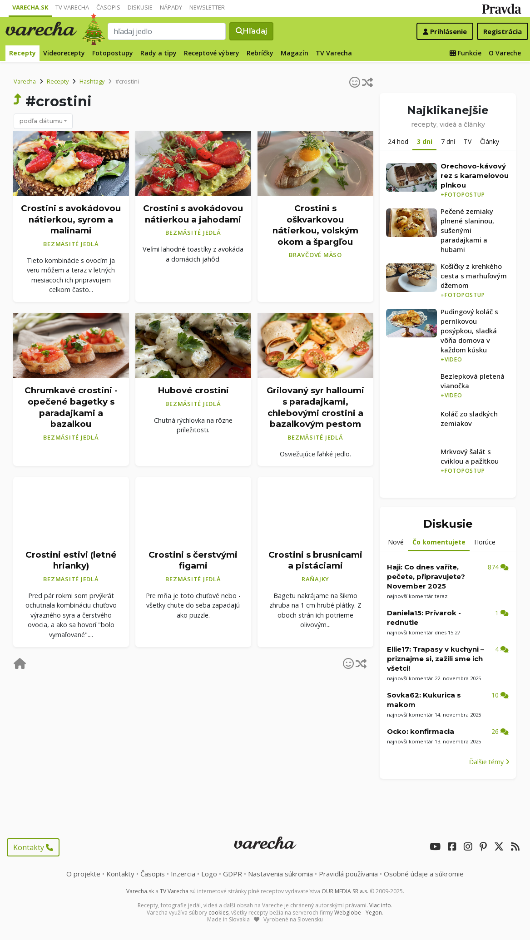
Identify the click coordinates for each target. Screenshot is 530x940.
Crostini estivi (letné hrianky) (71, 560)
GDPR (232, 873)
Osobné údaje (424, 873)
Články (489, 141)
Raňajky (315, 579)
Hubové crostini (193, 390)
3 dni (424, 141)
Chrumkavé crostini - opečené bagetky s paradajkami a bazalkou (71, 407)
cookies (218, 912)
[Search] (167, 31)
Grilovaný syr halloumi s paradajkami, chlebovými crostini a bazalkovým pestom (315, 407)
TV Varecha (72, 7)
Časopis (108, 7)
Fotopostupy (112, 53)
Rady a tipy (158, 53)
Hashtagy (91, 81)
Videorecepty (64, 53)
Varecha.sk (30, 7)
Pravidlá (348, 873)
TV (467, 141)
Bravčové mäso (315, 255)
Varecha (25, 81)
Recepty (22, 53)
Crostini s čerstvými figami (193, 560)
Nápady (171, 7)
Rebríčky (260, 53)
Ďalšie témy (489, 761)
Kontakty (33, 847)
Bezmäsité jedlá (71, 244)
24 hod (398, 141)
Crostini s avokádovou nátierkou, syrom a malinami (71, 219)
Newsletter (207, 7)
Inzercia (183, 873)
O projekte (83, 873)
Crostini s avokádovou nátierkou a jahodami (193, 214)
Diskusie (140, 7)
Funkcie (465, 53)
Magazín (294, 53)
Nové (396, 542)
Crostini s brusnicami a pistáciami (315, 560)
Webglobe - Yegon (358, 912)
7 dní (448, 141)
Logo (209, 873)
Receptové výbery (211, 53)
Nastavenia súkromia (280, 873)
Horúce (484, 542)
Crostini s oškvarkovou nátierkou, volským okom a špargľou (315, 225)
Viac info (380, 905)
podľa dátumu (41, 120)
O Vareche (505, 53)
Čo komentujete (439, 542)
